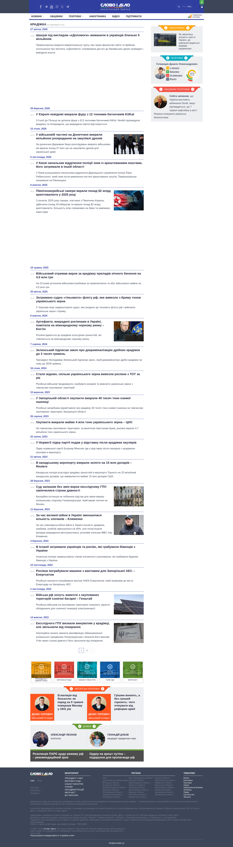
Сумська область (162, 778)
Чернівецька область (164, 792)
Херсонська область (164, 785)
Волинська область (111, 785)
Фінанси (187, 797)
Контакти (35, 790)
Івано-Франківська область (141, 778)
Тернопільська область (165, 780)
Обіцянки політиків (177, 89)
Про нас (34, 788)
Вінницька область (111, 783)
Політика (187, 790)
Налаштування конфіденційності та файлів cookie (52, 835)
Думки (87, 726)
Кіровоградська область (139, 783)
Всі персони (71, 795)
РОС (189, 6)
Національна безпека (193, 787)
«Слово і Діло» (49, 829)
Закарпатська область (113, 794)
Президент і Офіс (74, 778)
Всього (173, 79)
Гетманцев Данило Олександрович (176, 64)
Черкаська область (163, 790)
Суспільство (189, 794)
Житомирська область (113, 792)
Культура (188, 783)
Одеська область (136, 792)
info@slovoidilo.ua (116, 843)
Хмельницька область (164, 787)
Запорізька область (111, 797)
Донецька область (111, 790)
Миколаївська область (139, 790)
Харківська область (163, 783)
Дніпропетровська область (114, 787)
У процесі (174, 68)
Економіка (188, 780)
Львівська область (137, 787)
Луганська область (137, 785)
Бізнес (186, 778)
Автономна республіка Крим (115, 780)
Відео (116, 16)
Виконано (174, 71)
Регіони (136, 773)
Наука (186, 785)
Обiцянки (56, 16)
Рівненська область (137, 797)
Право (186, 792)
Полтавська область (138, 794)
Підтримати (134, 16)
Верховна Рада (73, 781)
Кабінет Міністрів (74, 784)
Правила (34, 793)
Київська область (136, 780)
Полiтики (76, 16)
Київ (104, 778)
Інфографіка (97, 16)
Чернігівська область (164, 794)
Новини (37, 16)
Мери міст (70, 792)
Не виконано (176, 75)
